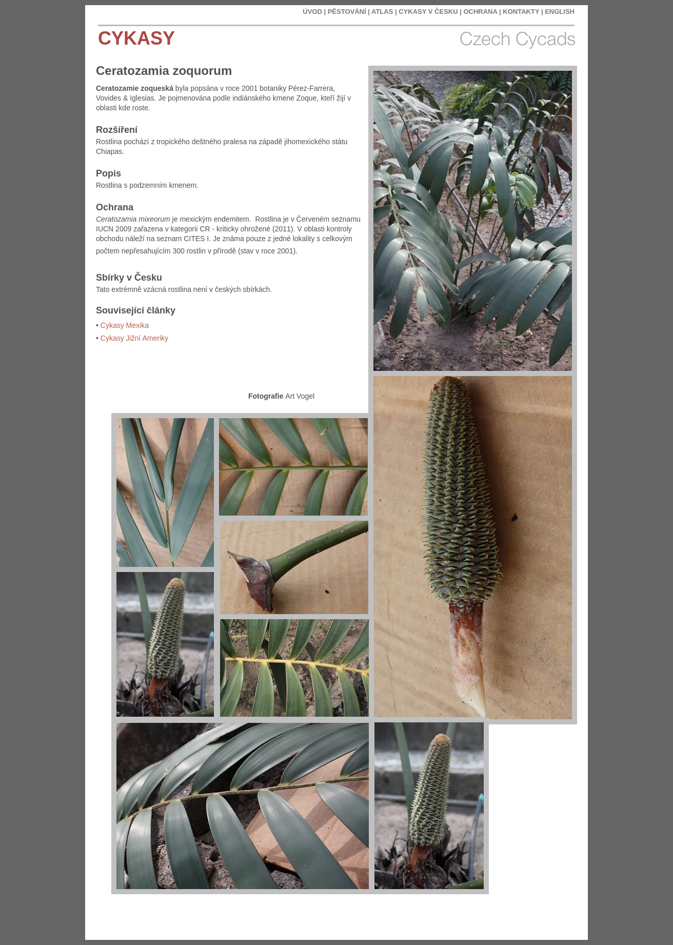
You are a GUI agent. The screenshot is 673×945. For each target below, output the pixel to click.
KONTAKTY (521, 11)
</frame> (523, 914)
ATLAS (382, 11)
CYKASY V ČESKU (428, 11)
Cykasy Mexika (125, 325)
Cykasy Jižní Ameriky (134, 338)
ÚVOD (312, 11)
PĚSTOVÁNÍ (347, 11)
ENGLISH (560, 11)
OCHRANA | (482, 11)
